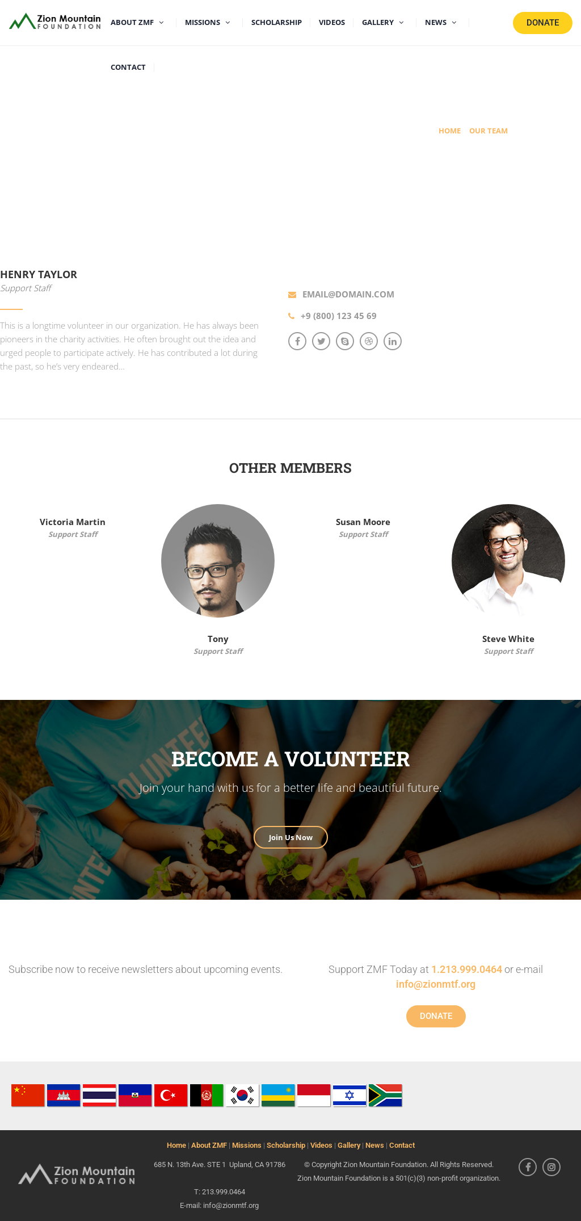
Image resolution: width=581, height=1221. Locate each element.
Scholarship (286, 1145)
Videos (321, 1145)
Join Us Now (291, 837)
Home (176, 1145)
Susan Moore (363, 521)
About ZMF (209, 1145)
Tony (218, 638)
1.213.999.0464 (466, 969)
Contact (402, 1145)
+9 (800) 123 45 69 (339, 315)
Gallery (349, 1145)
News (374, 1145)
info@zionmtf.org (435, 984)
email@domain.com (348, 294)
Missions (247, 1145)
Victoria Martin (73, 521)
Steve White (508, 638)
